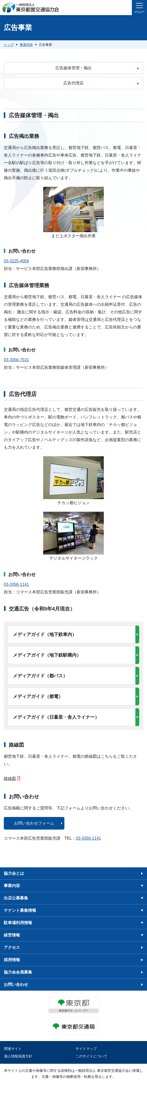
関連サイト (13, 1049)
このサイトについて (91, 1056)
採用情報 (12, 960)
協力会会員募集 (18, 972)
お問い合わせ (16, 984)
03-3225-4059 (16, 261)
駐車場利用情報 (18, 923)
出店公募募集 (16, 898)
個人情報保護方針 (18, 1056)
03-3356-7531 (16, 360)
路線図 (10, 778)
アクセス (12, 947)
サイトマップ (86, 1049)
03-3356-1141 (16, 584)
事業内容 (12, 886)
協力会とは (14, 873)
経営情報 (12, 935)
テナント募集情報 (20, 910)
